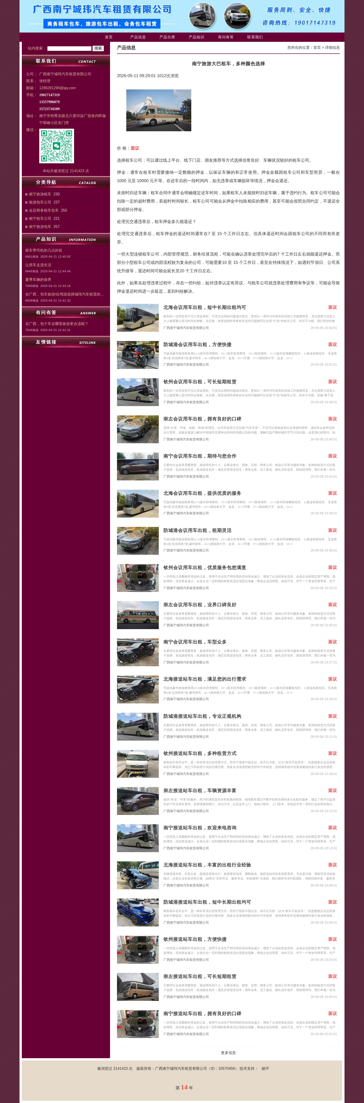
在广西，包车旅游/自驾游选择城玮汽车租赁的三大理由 (66, 294)
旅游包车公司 (40, 202)
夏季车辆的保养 (38, 280)
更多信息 (228, 1053)
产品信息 (138, 37)
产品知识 (197, 37)
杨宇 (265, 1068)
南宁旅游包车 (40, 227)
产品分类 (167, 37)
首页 (109, 37)
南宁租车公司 (40, 218)
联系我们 (255, 37)
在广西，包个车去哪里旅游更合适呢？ (56, 324)
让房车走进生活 (38, 265)
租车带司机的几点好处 (43, 250)
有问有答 (226, 37)
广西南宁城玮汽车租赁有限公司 (186, 328)
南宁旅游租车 (40, 194)
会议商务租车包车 (44, 210)
